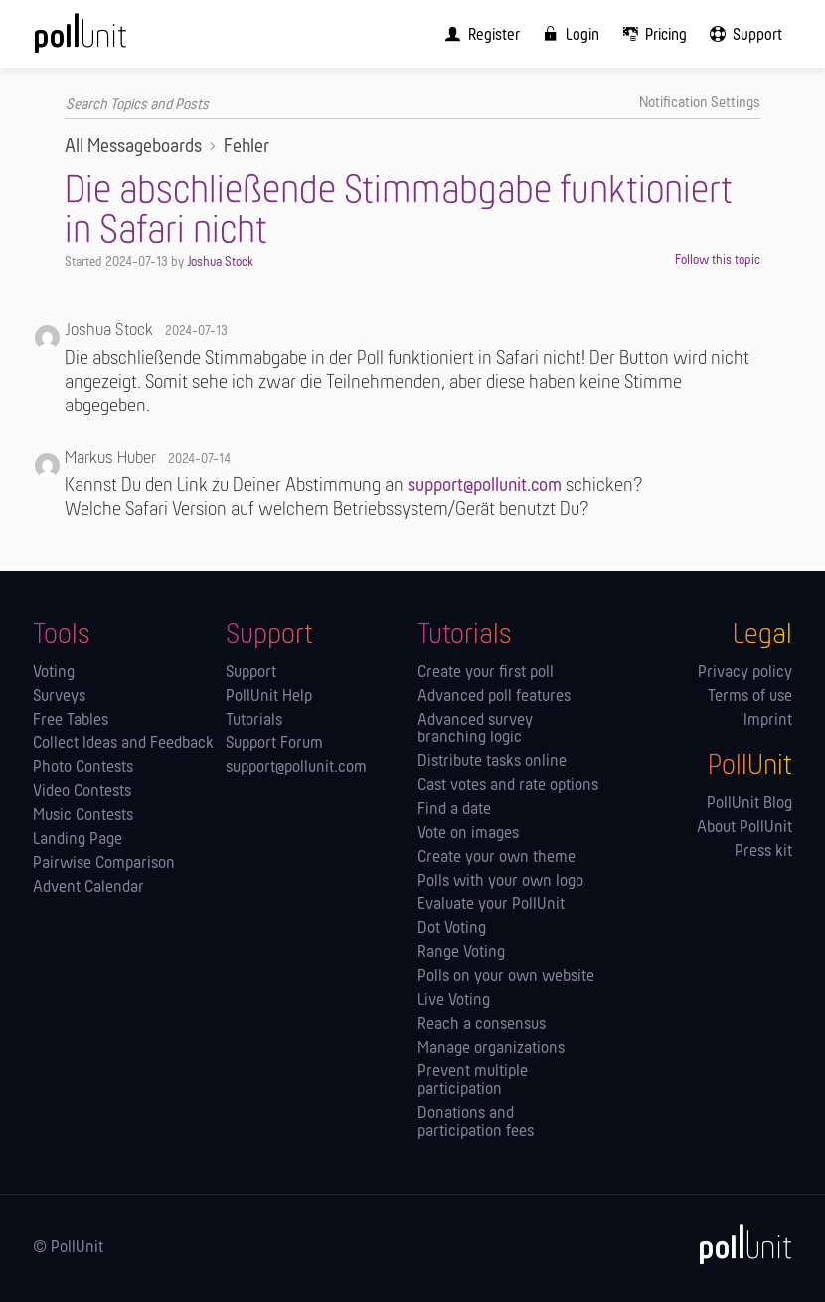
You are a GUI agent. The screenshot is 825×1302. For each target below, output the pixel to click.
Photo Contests (83, 768)
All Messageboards (133, 147)
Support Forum (274, 744)
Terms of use (750, 697)
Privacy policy (745, 673)
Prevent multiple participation (472, 1081)
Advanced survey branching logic (475, 729)
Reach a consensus (481, 1025)
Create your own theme (496, 858)
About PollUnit (744, 828)
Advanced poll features (494, 697)
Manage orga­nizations (491, 1049)
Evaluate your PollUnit (491, 905)
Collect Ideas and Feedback (123, 744)
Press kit (763, 852)
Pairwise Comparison (104, 864)
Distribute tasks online (492, 762)
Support (251, 673)
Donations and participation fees (475, 1123)
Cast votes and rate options (507, 786)
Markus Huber (110, 458)
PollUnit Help (269, 697)
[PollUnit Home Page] (107, 40)
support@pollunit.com (485, 486)
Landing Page (77, 840)
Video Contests (82, 792)
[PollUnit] (736, 1244)
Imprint (767, 721)
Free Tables (70, 721)
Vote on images (468, 834)
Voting (54, 673)
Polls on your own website (505, 977)
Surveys (59, 697)
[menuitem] (478, 34)
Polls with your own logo (500, 882)
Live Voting (453, 1001)
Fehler (246, 147)
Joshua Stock (220, 262)
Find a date (454, 810)
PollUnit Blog (749, 804)
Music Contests (83, 816)
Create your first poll (485, 673)
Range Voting (461, 953)
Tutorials (254, 721)
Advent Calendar (88, 887)
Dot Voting (451, 929)
